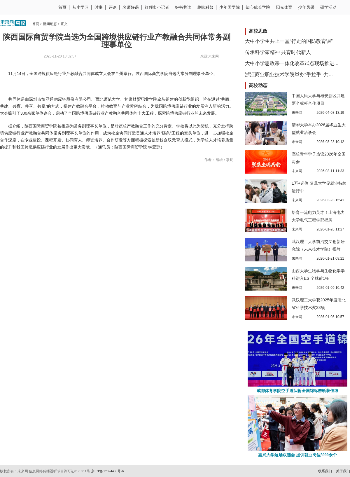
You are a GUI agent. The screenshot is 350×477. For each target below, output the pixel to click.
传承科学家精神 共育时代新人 (278, 52)
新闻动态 (50, 24)
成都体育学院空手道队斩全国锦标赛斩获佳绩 (297, 391)
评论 (112, 7)
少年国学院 (229, 7)
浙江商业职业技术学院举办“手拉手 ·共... (289, 74)
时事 (98, 7)
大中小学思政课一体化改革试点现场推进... (291, 63)
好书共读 (183, 7)
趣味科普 (205, 7)
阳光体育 (284, 7)
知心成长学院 (258, 7)
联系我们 (325, 471)
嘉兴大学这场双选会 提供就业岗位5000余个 (297, 455)
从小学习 (80, 7)
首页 (62, 7)
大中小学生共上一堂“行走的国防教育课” (288, 41)
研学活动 (328, 7)
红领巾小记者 (157, 7)
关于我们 (343, 471)
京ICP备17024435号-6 (107, 471)
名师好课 (131, 7)
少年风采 (306, 7)
